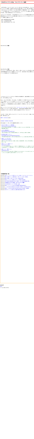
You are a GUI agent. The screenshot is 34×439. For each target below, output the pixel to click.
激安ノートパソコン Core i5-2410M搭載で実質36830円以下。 (16, 185)
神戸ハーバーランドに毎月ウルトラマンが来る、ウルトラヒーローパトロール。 (19, 175)
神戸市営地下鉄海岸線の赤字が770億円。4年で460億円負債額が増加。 (17, 181)
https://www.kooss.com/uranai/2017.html (8, 131)
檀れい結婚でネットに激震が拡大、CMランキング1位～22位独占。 (17, 176)
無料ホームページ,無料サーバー (7, 143)
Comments (2, 120)
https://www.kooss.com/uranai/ (6, 139)
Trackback (6, 120)
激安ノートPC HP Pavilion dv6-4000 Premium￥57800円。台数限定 (17, 188)
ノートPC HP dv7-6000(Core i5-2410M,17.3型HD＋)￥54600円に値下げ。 (18, 186)
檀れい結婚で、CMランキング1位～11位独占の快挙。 (14, 178)
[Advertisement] (10, 163)
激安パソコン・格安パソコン (7, 149)
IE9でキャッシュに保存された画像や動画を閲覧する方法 (15, 189)
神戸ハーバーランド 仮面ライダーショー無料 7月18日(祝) (15, 179)
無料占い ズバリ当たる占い (6, 138)
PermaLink (11, 120)
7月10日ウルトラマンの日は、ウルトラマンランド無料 (14, 182)
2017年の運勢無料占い (6, 130)
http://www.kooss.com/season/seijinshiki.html (9, 126)
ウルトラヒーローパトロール (21, 107)
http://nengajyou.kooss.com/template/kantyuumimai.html (11, 135)
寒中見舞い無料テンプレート (7, 134)
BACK (1, 286)
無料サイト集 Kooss (4, 117)
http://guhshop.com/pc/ (5, 150)
